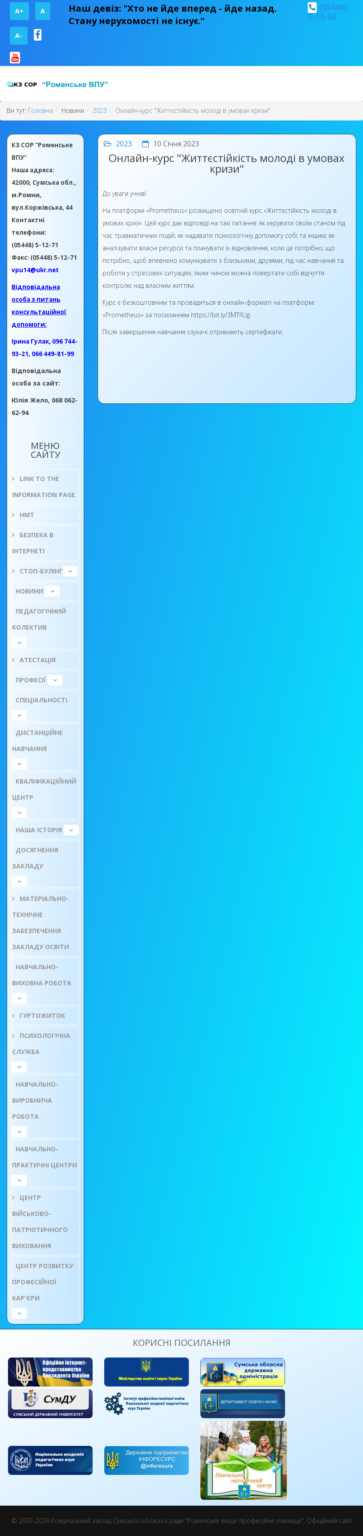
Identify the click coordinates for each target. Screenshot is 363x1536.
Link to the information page (43, 486)
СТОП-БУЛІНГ (40, 571)
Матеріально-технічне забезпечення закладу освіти (40, 922)
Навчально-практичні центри (44, 1157)
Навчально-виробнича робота (35, 1100)
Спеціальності (41, 700)
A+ (19, 11)
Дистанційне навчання (37, 740)
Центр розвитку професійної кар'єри (42, 1282)
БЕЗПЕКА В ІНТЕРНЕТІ (32, 543)
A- (18, 35)
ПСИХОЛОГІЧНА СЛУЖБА (41, 1043)
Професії (31, 680)
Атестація (37, 660)
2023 (100, 110)
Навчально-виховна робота (41, 975)
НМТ (26, 515)
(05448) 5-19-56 (327, 12)
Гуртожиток (41, 1015)
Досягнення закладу (35, 858)
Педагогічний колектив (39, 619)
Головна (40, 110)
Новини (29, 591)
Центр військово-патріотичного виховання (40, 1221)
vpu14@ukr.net (35, 270)
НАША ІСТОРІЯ (39, 830)
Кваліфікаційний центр (44, 789)
